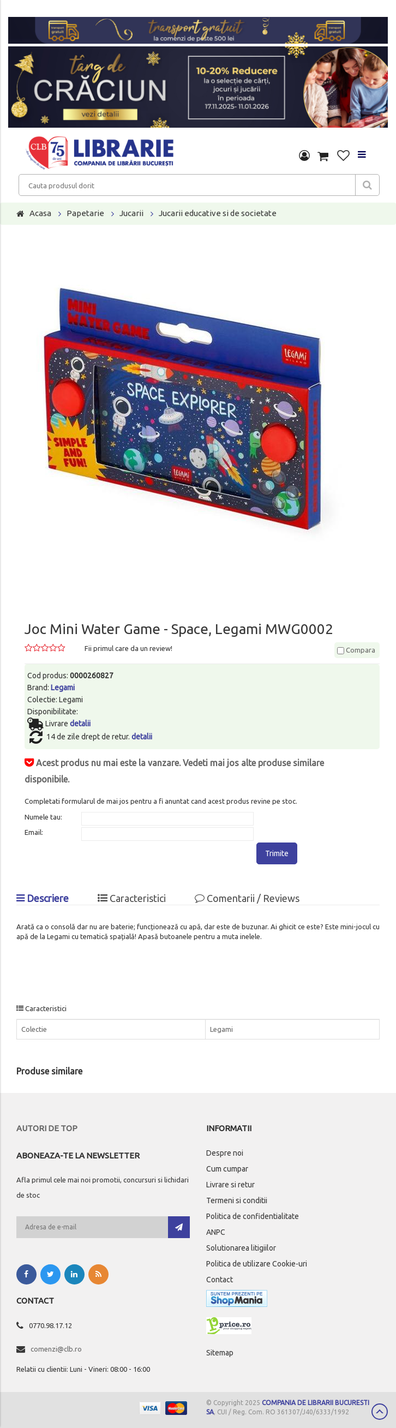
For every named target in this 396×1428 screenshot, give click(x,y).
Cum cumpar (227, 1168)
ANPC (215, 1232)
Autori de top (46, 1128)
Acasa (40, 213)
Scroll (379, 1411)
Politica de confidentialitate (252, 1216)
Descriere (42, 898)
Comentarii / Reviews (247, 898)
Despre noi (224, 1153)
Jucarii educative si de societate (218, 213)
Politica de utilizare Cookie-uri (256, 1263)
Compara (356, 650)
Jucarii (131, 213)
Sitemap (219, 1352)
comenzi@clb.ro (56, 1349)
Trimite (277, 853)
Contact (219, 1279)
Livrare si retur (230, 1184)
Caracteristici (132, 898)
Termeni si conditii (236, 1200)
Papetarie (85, 213)
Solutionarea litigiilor (241, 1248)
